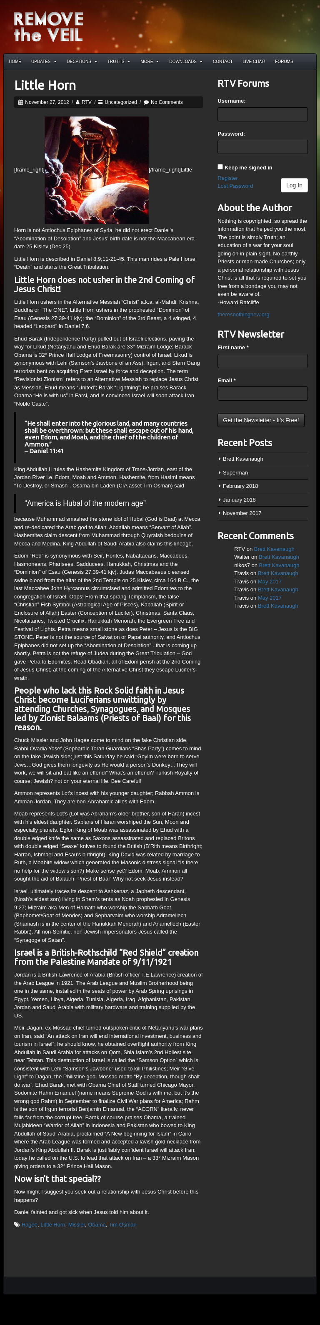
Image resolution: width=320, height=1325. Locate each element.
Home (15, 61)
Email (226, 380)
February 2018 (240, 486)
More (149, 61)
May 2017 (270, 581)
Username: (231, 101)
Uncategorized (121, 102)
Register (228, 178)
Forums (284, 61)
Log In (294, 185)
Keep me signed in (248, 167)
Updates (44, 61)
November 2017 (242, 513)
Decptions (82, 61)
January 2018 (239, 500)
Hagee (30, 1225)
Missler (76, 1225)
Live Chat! (254, 61)
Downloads (185, 61)
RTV (87, 102)
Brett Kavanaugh (243, 459)
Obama (97, 1225)
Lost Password (235, 186)
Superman (235, 472)
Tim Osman (123, 1225)
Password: (231, 134)
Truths (119, 61)
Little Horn (45, 85)
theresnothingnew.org (243, 314)
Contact (223, 61)
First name (233, 347)
